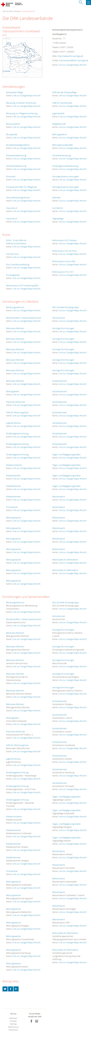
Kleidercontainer (14, 465)
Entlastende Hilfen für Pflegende (21, 187)
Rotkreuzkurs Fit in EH (62, 271)
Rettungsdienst (59, 134)
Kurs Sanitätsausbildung (17, 264)
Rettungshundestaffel (62, 144)
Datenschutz (13, 1027)
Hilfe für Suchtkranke (62, 102)
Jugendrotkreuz (13, 422)
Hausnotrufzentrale (15, 401)
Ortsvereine (11, 507)
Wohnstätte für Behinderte (65, 559)
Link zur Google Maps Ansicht (72, 64)
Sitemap (13, 1024)
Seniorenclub (58, 317)
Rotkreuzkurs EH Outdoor (64, 240)
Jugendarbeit (58, 113)
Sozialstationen (59, 380)
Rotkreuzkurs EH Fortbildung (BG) (22, 285)
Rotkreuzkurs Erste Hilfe (63, 261)
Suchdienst (57, 208)
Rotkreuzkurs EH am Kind (64, 250)
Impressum (13, 1030)
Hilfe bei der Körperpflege (64, 92)
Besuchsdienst (13, 123)
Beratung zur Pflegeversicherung (21, 113)
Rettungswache (13, 517)
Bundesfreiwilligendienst (18, 144)
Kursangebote (13, 275)
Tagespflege (57, 218)
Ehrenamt (11, 176)
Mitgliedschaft (59, 123)
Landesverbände (28, 11)
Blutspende (11, 134)
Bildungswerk (12, 391)
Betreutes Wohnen (15, 328)
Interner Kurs (12, 253)
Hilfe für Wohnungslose (17, 412)
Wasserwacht (58, 496)
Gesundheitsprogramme (18, 197)
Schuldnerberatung (61, 155)
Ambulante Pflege (14, 92)
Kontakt (13, 1021)
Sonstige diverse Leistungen (65, 176)
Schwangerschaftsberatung (65, 165)
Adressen (17, 11)
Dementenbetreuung (16, 155)
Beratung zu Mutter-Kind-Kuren (21, 102)
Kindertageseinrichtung (17, 433)
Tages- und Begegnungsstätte (66, 454)
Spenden (56, 197)
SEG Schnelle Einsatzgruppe (65, 307)
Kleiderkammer (13, 475)
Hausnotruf (11, 208)
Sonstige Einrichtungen (63, 328)
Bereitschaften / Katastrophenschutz (23, 317)
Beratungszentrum (15, 307)
